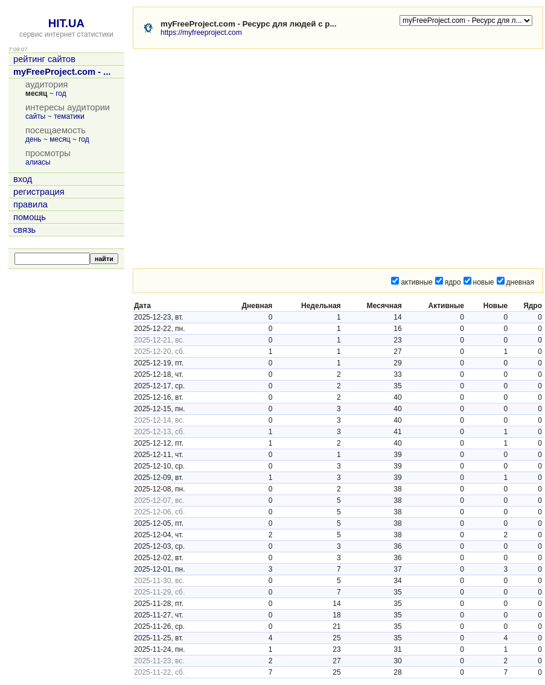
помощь (29, 217)
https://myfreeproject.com (201, 32)
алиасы (38, 162)
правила (30, 204)
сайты (35, 116)
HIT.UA (66, 23)
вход (22, 179)
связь (24, 230)
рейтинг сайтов (44, 59)
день (33, 139)
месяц (59, 139)
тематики (69, 116)
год (61, 93)
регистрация (39, 192)
